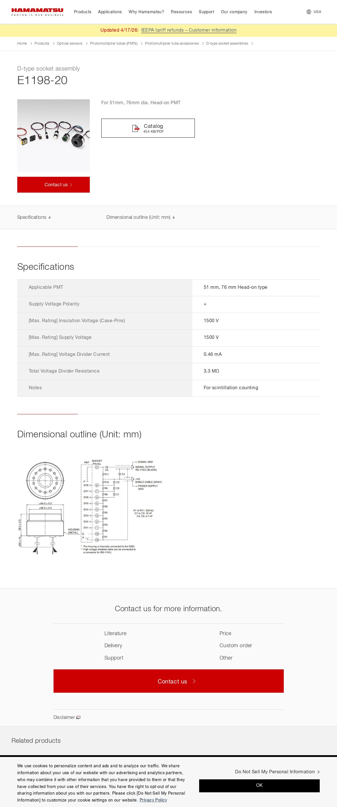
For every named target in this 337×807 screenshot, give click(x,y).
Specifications (32, 217)
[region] (168, 782)
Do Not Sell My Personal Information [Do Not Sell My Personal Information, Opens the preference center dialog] (275, 772)
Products (42, 43)
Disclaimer (64, 717)
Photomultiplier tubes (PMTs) (114, 43)
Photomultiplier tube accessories (172, 43)
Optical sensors (69, 43)
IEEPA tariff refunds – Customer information (189, 30)
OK (259, 785)
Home (22, 43)
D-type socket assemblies (227, 43)
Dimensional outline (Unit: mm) (138, 217)
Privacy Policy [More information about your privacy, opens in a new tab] (153, 800)
